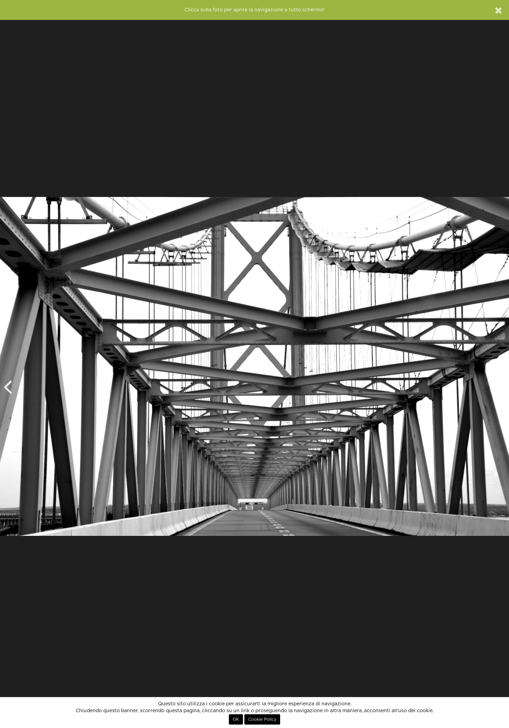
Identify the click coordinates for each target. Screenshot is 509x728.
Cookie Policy (262, 719)
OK (236, 719)
